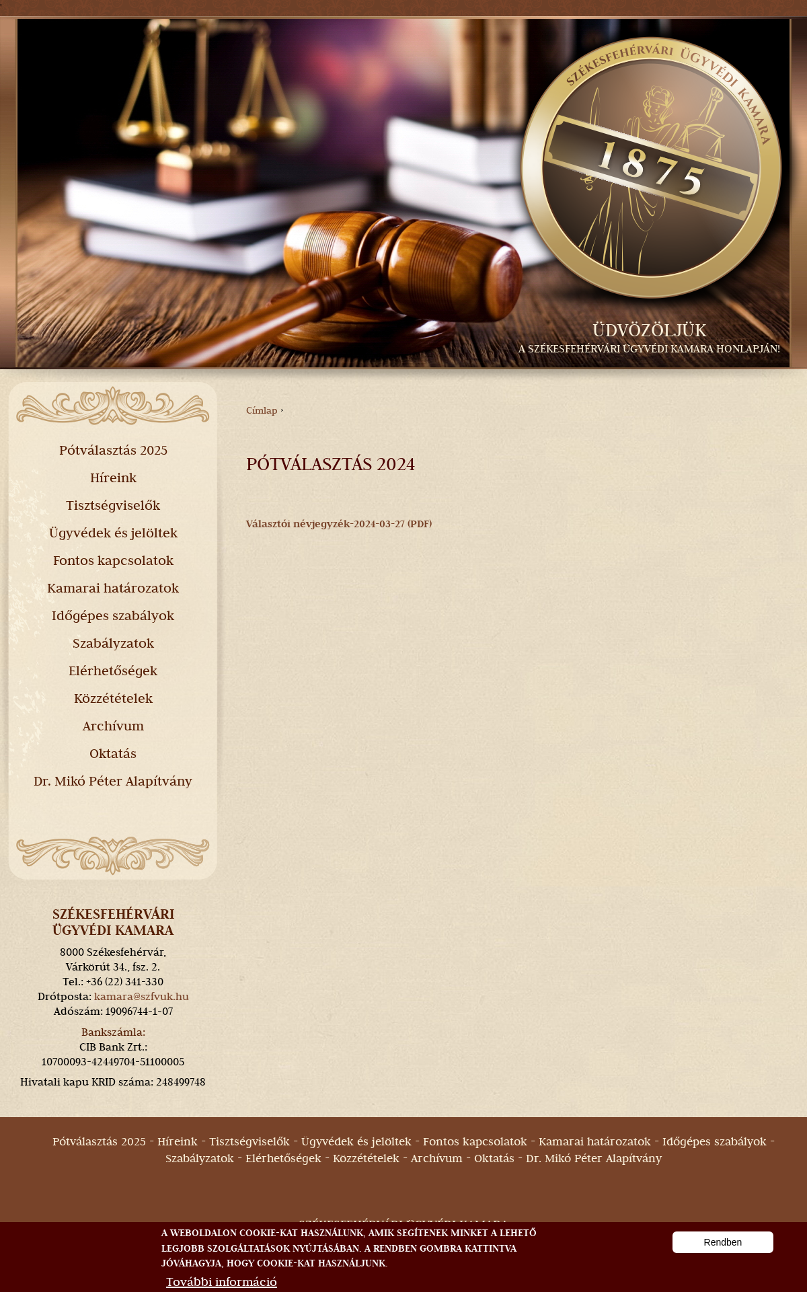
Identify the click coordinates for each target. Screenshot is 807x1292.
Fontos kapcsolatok (113, 560)
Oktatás (113, 753)
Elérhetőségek (113, 670)
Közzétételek (113, 698)
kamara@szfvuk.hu (141, 996)
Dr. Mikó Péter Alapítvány (113, 781)
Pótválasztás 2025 (113, 450)
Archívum (113, 725)
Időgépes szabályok (113, 615)
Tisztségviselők (113, 505)
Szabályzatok (113, 643)
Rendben (723, 1252)
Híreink (113, 477)
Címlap (262, 410)
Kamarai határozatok (113, 588)
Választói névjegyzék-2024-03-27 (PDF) (339, 524)
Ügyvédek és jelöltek (113, 532)
